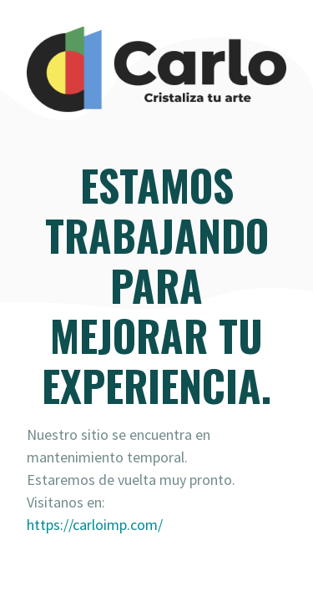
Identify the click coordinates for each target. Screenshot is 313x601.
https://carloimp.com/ (95, 524)
